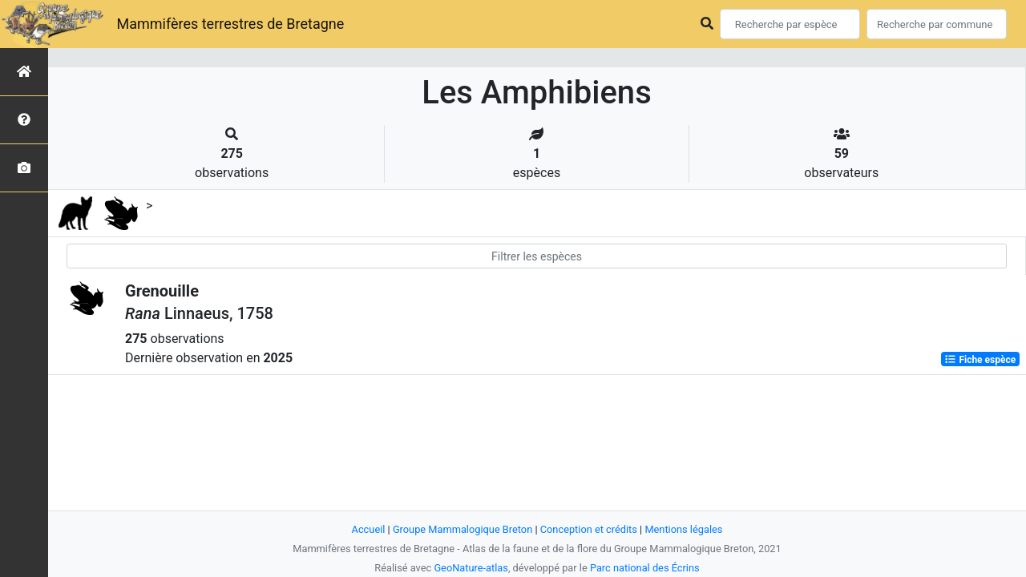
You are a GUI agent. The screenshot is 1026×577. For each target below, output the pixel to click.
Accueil (369, 529)
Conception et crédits (588, 529)
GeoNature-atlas (471, 568)
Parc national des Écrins (645, 568)
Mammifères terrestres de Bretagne (230, 23)
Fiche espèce (980, 359)
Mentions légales (683, 529)
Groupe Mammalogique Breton (462, 529)
